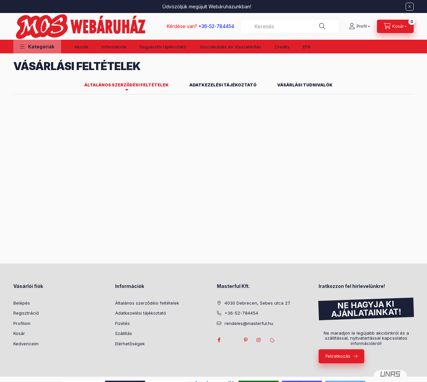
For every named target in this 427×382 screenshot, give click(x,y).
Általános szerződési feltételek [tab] (126, 84)
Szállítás (123, 333)
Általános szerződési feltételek (147, 303)
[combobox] (290, 26)
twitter (232, 340)
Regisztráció (26, 313)
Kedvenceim (26, 343)
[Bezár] (410, 7)
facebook (219, 340)
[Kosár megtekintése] (395, 26)
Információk (114, 46)
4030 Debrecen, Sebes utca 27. (258, 303)
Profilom (21, 323)
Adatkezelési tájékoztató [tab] (223, 84)
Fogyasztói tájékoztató (163, 46)
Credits (282, 46)
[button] (37, 46)
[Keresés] (322, 26)
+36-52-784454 (241, 313)
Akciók (81, 46)
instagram (259, 340)
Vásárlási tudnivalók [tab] (305, 84)
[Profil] (359, 26)
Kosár (19, 333)
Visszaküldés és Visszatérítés (230, 46)
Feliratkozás (338, 356)
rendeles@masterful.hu (249, 323)
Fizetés (122, 323)
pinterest (245, 340)
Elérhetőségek (130, 343)
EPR (307, 46)
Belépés (21, 303)
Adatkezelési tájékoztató (140, 313)
